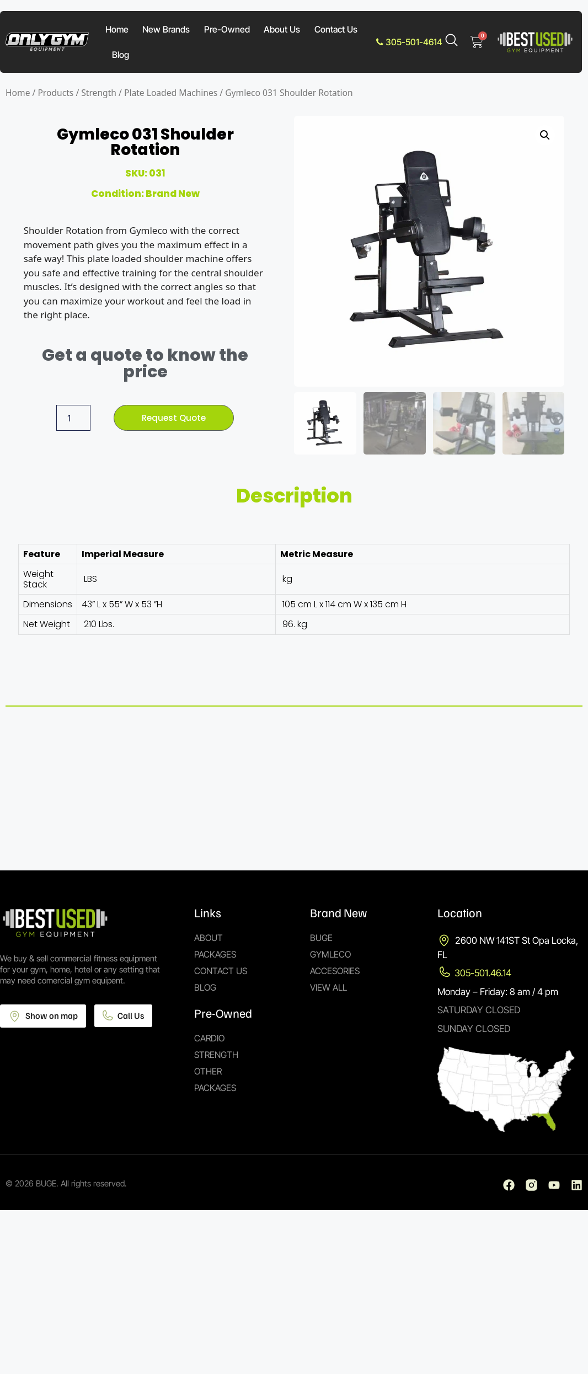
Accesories (335, 970)
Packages (215, 954)
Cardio (209, 1038)
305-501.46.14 (483, 973)
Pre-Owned (227, 29)
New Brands (166, 29)
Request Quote (173, 417)
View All (328, 987)
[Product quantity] (72, 418)
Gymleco (330, 954)
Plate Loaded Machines (170, 93)
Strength (98, 93)
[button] (545, 135)
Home (117, 29)
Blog (120, 54)
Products (55, 93)
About (208, 937)
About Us (282, 29)
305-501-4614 (409, 41)
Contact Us (335, 29)
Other (208, 1071)
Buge (321, 937)
